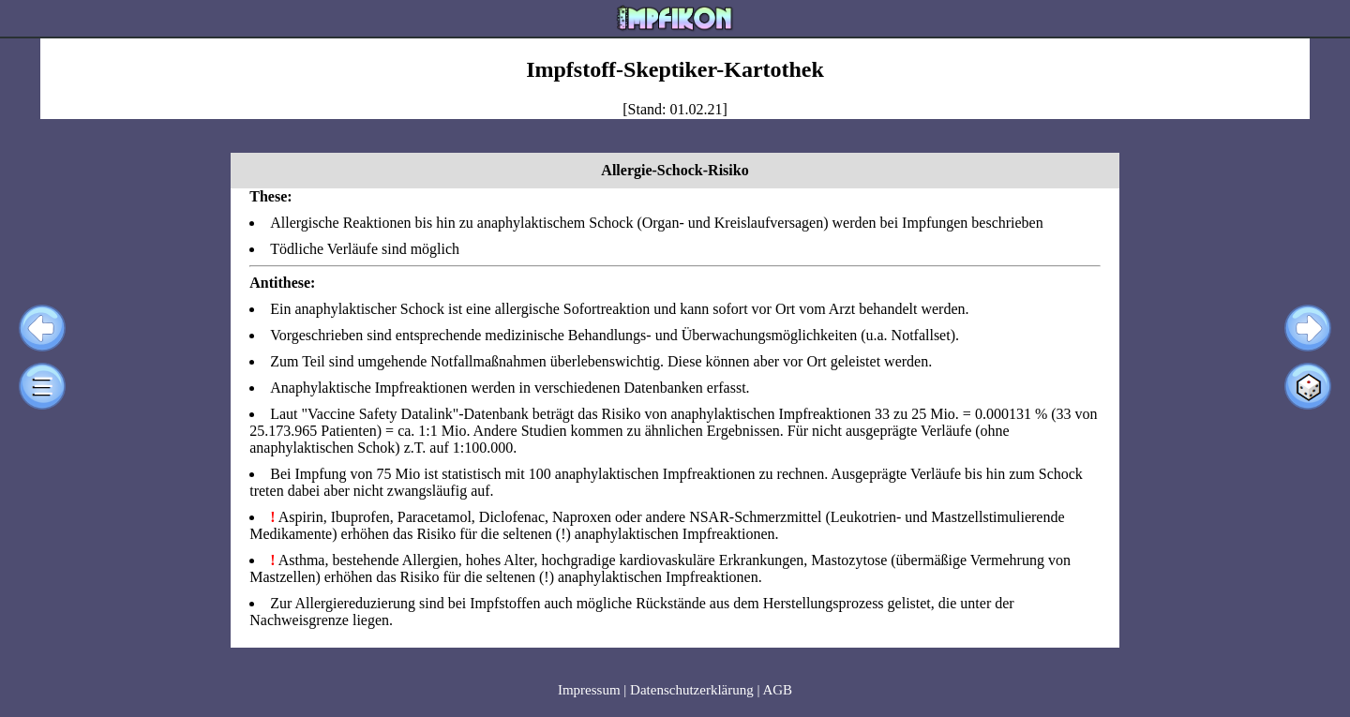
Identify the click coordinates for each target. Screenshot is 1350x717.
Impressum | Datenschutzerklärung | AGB (675, 689)
